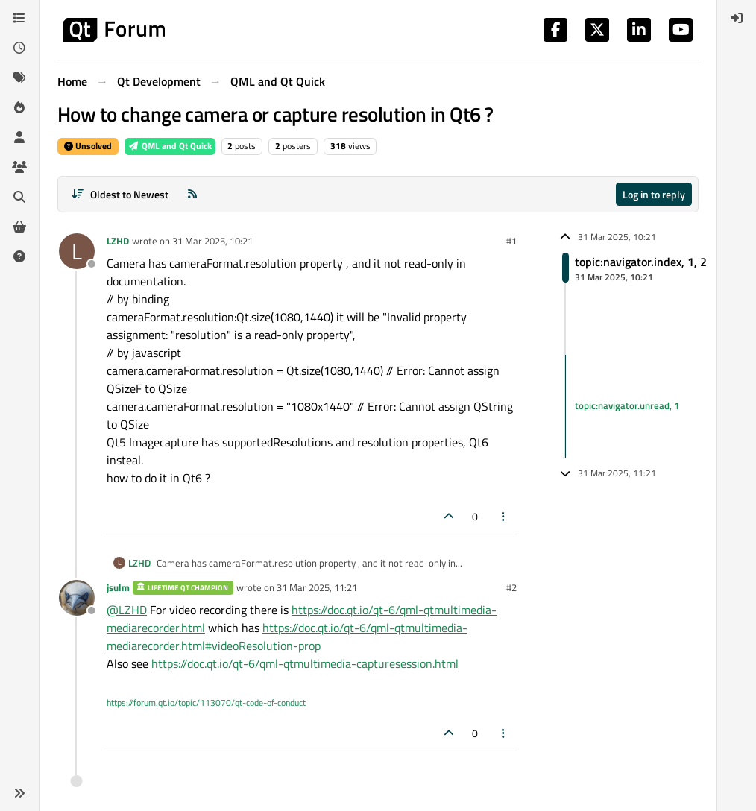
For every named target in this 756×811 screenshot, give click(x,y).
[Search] (19, 197)
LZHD (118, 240)
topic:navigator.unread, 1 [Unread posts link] (627, 405)
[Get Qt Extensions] (19, 227)
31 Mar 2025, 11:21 (317, 587)
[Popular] (19, 107)
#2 (511, 587)
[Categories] (19, 18)
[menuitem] (736, 18)
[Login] (736, 18)
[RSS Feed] (192, 194)
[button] (19, 793)
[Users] (19, 137)
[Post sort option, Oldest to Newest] (119, 194)
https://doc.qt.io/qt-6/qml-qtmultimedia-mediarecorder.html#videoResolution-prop (287, 636)
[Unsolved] (19, 256)
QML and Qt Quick (170, 146)
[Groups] (19, 167)
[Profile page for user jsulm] (77, 598)
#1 (511, 240)
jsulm (118, 587)
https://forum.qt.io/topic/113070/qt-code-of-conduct (206, 702)
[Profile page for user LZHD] (77, 251)
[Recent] (19, 48)
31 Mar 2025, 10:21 (212, 240)
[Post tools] (504, 516)
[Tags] (19, 77)
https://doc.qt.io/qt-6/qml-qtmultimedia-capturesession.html (305, 663)
